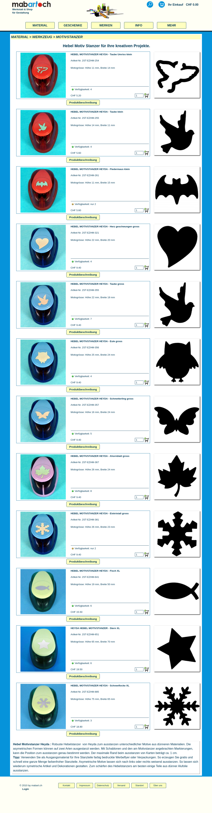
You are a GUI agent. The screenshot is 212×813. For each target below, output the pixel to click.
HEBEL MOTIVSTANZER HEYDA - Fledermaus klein (100, 169)
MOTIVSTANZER (69, 37)
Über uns (157, 785)
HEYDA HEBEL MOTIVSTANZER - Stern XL (95, 628)
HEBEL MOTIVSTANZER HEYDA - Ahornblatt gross (100, 456)
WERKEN (105, 25)
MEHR (171, 25)
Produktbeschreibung (83, 102)
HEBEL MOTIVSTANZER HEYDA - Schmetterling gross (102, 398)
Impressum (84, 785)
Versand (121, 785)
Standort (139, 785)
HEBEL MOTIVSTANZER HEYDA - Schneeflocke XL (100, 685)
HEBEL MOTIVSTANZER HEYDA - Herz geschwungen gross (105, 226)
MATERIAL (40, 25)
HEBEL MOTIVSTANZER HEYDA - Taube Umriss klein (101, 54)
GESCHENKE (73, 25)
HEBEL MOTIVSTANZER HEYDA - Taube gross (97, 284)
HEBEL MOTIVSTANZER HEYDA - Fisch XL (95, 570)
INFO (138, 25)
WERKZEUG (42, 37)
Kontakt (66, 785)
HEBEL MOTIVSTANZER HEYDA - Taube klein (97, 111)
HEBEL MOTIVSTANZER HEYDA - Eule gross (96, 341)
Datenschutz (103, 785)
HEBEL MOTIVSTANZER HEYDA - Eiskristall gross (100, 513)
